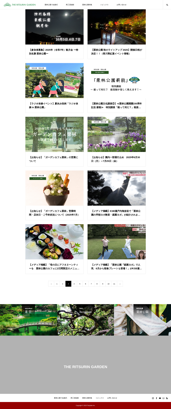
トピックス (104, 5)
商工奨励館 (70, 5)
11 (114, 284)
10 (108, 284)
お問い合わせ (121, 5)
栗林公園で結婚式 (51, 5)
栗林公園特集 (87, 5)
